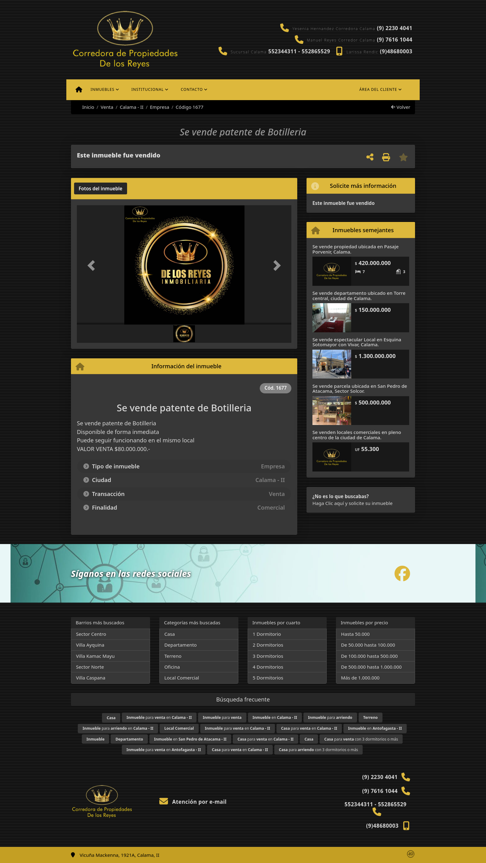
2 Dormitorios (268, 645)
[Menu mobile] (79, 89)
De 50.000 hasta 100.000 (368, 645)
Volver (400, 107)
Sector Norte (90, 667)
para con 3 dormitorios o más (361, 739)
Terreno (172, 656)
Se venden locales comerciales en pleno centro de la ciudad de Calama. (356, 434)
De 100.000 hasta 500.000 (369, 656)
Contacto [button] (192, 89)
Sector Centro (91, 634)
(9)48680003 (396, 51)
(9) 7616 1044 (394, 39)
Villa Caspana (90, 678)
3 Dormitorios (268, 656)
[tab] (100, 188)
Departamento (180, 645)
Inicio (85, 107)
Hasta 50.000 (355, 634)
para (222, 717)
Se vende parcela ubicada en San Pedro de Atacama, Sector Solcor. (359, 388)
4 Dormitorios (268, 667)
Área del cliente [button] (378, 89)
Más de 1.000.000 (360, 678)
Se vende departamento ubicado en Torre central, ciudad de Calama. (358, 295)
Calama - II (131, 107)
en (275, 717)
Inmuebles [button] (102, 89)
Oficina (172, 667)
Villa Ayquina (90, 645)
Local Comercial (181, 678)
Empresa (159, 107)
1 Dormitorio (267, 634)
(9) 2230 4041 (394, 28)
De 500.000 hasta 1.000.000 (371, 667)
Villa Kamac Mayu (95, 656)
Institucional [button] (147, 89)
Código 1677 (189, 107)
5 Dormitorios (268, 678)
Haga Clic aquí (328, 503)
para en (159, 717)
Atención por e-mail (193, 801)
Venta (107, 107)
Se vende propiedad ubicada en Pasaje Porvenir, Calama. (355, 249)
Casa (169, 634)
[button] (93, 265)
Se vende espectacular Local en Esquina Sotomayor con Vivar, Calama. (356, 342)
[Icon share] (402, 573)
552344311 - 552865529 (299, 51)
